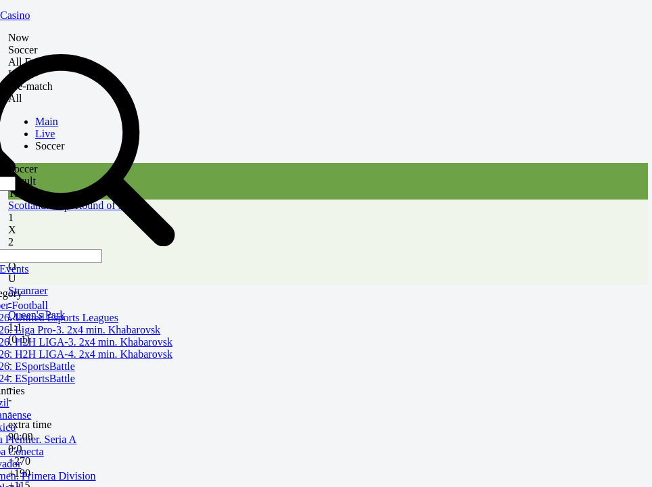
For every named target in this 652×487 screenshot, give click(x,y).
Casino (15, 15)
